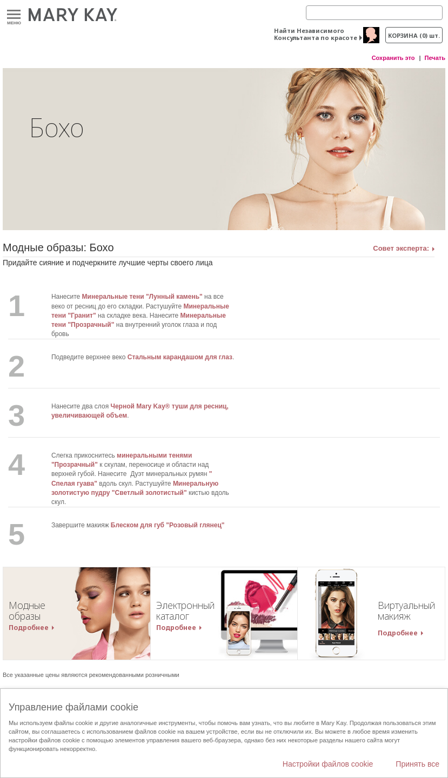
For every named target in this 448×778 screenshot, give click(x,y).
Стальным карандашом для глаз (180, 357)
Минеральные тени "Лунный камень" (142, 296)
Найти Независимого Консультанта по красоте (315, 34)
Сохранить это (393, 58)
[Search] (374, 12)
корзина (414, 35)
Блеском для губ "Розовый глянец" (168, 525)
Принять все (417, 764)
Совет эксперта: (401, 248)
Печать (435, 58)
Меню (14, 15)
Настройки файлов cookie (328, 764)
